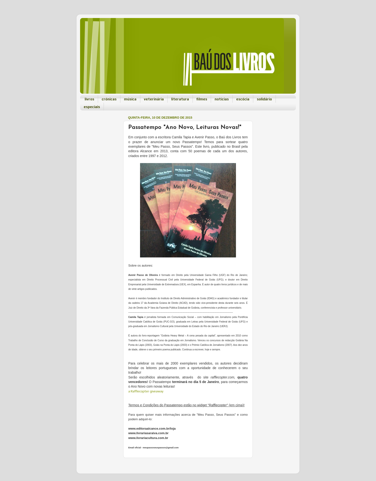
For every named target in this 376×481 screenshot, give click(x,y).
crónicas (109, 99)
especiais (92, 107)
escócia (242, 99)
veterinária (154, 99)
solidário (264, 99)
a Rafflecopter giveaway (145, 391)
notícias (222, 99)
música (130, 99)
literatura (180, 99)
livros (89, 99)
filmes (201, 99)
